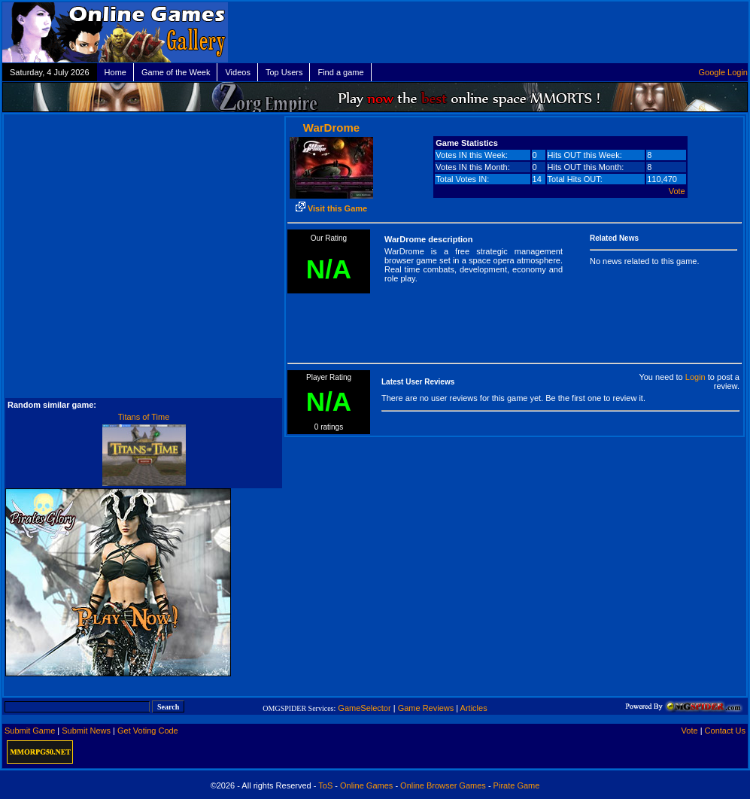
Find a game (340, 72)
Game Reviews (426, 707)
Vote (677, 191)
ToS (325, 785)
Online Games (366, 785)
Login (695, 376)
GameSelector (364, 707)
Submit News (86, 730)
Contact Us (725, 730)
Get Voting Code (147, 730)
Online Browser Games (443, 785)
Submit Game (30, 730)
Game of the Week (176, 72)
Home (115, 72)
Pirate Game (516, 785)
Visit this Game (331, 208)
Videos (237, 72)
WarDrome (331, 127)
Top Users (284, 72)
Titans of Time (144, 416)
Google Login (723, 72)
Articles (473, 707)
